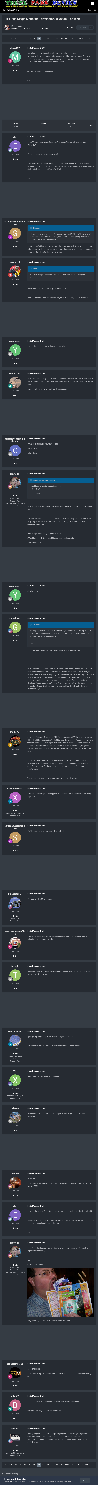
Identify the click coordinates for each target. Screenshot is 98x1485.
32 (48, 38)
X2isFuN (14, 1108)
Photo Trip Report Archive (37, 29)
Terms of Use (9, 1482)
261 (15, 70)
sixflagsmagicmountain (14, 223)
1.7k (15, 640)
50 (15, 754)
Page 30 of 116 (84, 38)
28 (30, 38)
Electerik (14, 473)
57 (15, 1418)
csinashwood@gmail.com (15, 440)
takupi (14, 966)
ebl (14, 137)
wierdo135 (14, 373)
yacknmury (14, 341)
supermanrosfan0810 (14, 932)
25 (16, 38)
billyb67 (14, 1396)
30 (39, 38)
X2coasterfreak (15, 788)
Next (67, 38)
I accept (86, 1480)
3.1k (15, 1093)
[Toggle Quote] (31, 228)
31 (43, 38)
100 (15, 284)
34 (57, 38)
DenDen (15, 1173)
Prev (10, 38)
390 (15, 1054)
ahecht (14, 1428)
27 (25, 38)
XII (14, 1071)
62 (15, 396)
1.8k (15, 1196)
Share (70, 27)
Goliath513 (14, 618)
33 (52, 38)
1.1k (15, 1451)
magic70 (14, 732)
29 (34, 38)
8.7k (15, 159)
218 (15, 956)
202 (15, 1386)
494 (15, 811)
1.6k (15, 916)
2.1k (15, 496)
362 (15, 246)
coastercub (15, 262)
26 (21, 38)
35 (62, 38)
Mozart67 (15, 48)
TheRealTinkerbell (14, 1364)
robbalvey (18, 26)
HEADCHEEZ (14, 1031)
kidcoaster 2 (14, 894)
